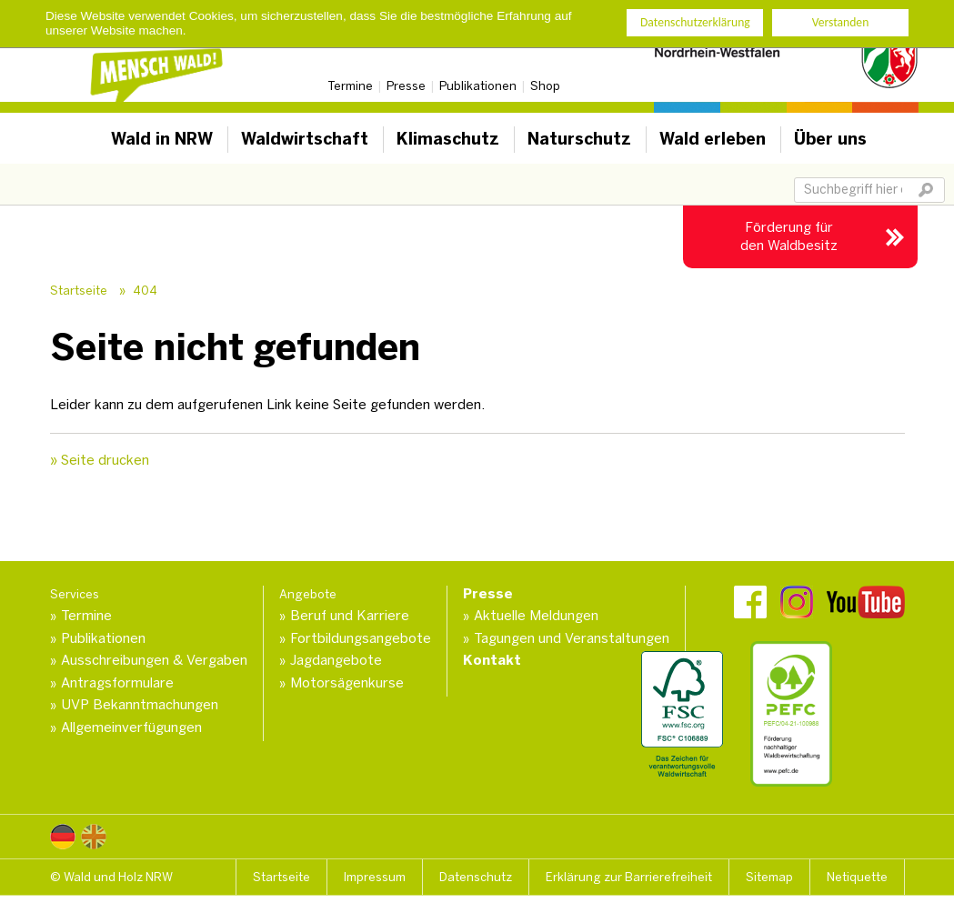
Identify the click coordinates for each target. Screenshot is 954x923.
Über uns (830, 139)
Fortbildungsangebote (360, 638)
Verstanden (840, 22)
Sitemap (769, 877)
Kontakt (492, 660)
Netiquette (857, 877)
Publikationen (478, 86)
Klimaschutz (448, 139)
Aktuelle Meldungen (536, 615)
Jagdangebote (336, 660)
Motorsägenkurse (347, 683)
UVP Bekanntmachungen (139, 705)
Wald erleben (712, 139)
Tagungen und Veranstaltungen (571, 638)
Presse (406, 86)
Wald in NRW (162, 139)
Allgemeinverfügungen (131, 727)
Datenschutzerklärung (695, 22)
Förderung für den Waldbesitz (789, 236)
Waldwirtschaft (304, 139)
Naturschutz (579, 139)
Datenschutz (475, 877)
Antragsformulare (117, 683)
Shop (545, 86)
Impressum (375, 877)
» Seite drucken (99, 460)
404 (145, 290)
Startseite (78, 290)
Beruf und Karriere (349, 615)
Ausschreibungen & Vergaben (154, 660)
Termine (350, 86)
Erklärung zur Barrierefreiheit (629, 877)
